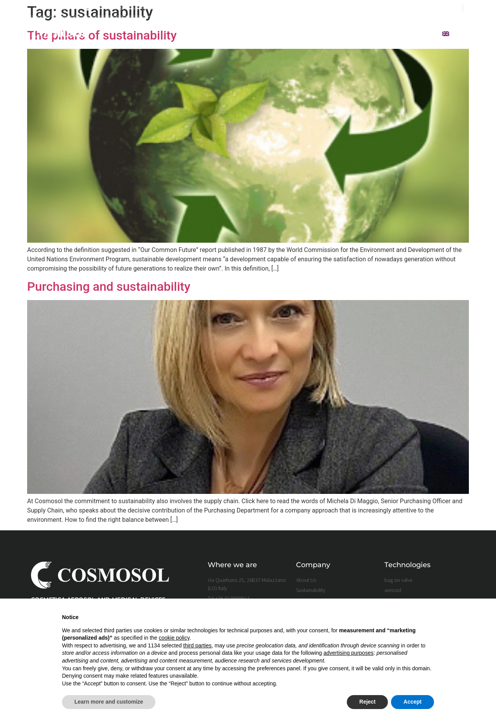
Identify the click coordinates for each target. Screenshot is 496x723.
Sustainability (289, 34)
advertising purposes (349, 653)
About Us (238, 33)
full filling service (356, 33)
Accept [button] (412, 702)
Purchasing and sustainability (108, 286)
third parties (197, 645)
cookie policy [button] (174, 638)
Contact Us (414, 33)
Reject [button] (367, 702)
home (205, 33)
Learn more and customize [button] (108, 702)
